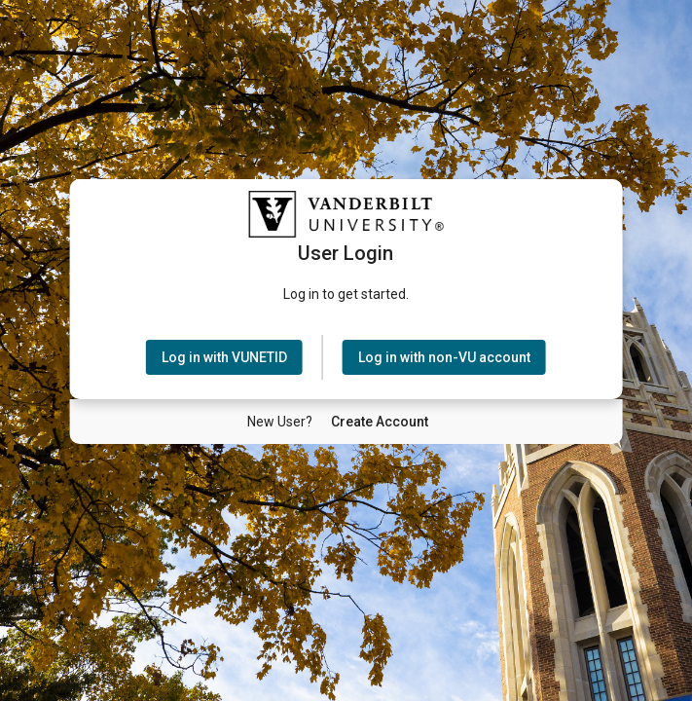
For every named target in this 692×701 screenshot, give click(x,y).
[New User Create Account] (379, 421)
